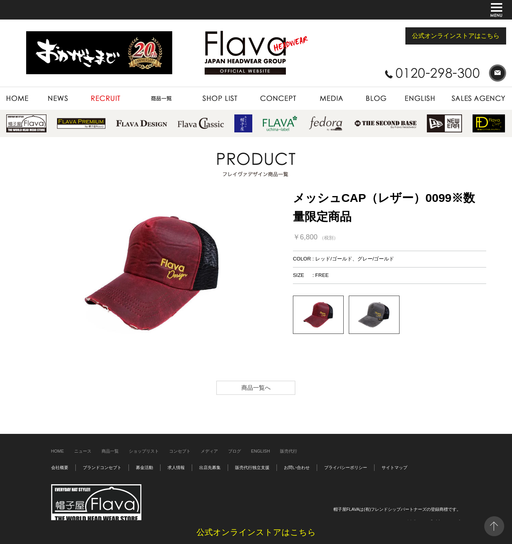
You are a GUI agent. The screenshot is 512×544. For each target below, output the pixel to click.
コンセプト (180, 451)
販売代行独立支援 (252, 467)
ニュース (82, 451)
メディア (209, 451)
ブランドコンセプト (102, 467)
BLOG (376, 98)
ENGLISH (420, 98)
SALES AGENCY (475, 98)
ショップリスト (144, 451)
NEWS (58, 98)
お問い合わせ (297, 467)
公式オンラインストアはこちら (456, 35)
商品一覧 (110, 451)
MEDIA (331, 98)
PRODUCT (161, 98)
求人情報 (176, 467)
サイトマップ (394, 467)
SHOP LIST (220, 98)
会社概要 (59, 467)
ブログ (234, 451)
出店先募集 (210, 467)
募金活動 (144, 467)
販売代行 (288, 451)
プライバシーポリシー (345, 467)
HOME (21, 98)
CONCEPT (278, 98)
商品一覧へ (256, 387)
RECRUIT (106, 98)
